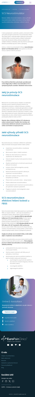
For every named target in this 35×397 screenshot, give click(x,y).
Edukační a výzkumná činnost (9, 363)
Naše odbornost (5, 358)
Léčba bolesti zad (6, 9)
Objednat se (19, 2)
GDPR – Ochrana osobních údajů (10, 387)
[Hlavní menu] (30, 2)
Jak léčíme (14, 9)
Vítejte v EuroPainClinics (8, 356)
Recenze (3, 360)
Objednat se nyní (10, 312)
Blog (2, 367)
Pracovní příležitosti (6, 365)
